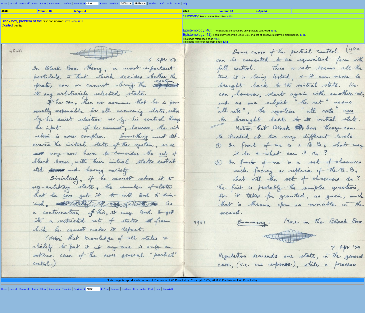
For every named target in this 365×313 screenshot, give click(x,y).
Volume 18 (45, 11)
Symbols (153, 3)
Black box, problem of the (22, 21)
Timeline (66, 3)
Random (113, 3)
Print (177, 3)
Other (43, 3)
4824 (80, 21)
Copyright (168, 288)
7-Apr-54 (261, 11)
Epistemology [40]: (198, 30)
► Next (103, 3)
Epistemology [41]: (198, 34)
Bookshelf (24, 3)
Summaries (54, 3)
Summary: (191, 16)
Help (185, 3)
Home (4, 3)
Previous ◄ (80, 3)
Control (7, 25)
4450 (74, 21)
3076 (67, 21)
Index (35, 3)
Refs (162, 3)
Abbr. (170, 3)
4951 (230, 16)
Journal (13, 3)
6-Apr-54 (80, 11)
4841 (273, 30)
